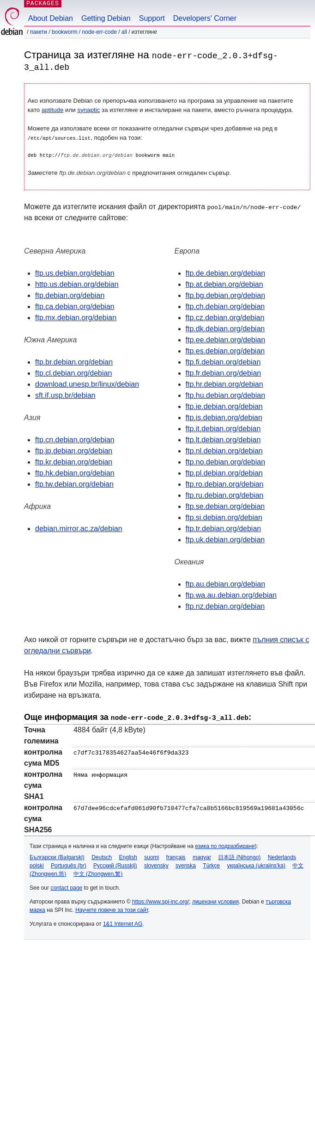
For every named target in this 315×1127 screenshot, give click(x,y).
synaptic (89, 109)
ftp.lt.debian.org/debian (223, 439)
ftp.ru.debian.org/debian (225, 495)
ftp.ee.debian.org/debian (226, 339)
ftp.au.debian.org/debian (226, 584)
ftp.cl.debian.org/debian (73, 373)
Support (152, 18)
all (124, 32)
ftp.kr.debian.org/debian (73, 461)
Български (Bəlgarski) (57, 856)
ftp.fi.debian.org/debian (223, 361)
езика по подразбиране (224, 845)
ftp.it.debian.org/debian (223, 428)
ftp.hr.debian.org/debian (224, 384)
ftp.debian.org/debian (69, 295)
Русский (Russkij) (115, 864)
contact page (66, 886)
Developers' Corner (204, 18)
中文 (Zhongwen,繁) (98, 872)
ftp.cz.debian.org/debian (225, 317)
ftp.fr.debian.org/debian (223, 373)
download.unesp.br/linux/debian (87, 384)
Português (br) (68, 864)
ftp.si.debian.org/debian (224, 517)
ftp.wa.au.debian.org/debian (231, 595)
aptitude (52, 109)
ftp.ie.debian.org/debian (224, 406)
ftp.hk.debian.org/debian (75, 473)
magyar (202, 856)
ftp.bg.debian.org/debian (226, 295)
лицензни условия (215, 900)
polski (37, 864)
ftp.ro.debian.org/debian (225, 484)
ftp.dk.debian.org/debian (225, 328)
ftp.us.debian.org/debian (75, 273)
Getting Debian (106, 18)
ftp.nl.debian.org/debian (224, 450)
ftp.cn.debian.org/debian (75, 439)
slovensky (156, 864)
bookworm (64, 32)
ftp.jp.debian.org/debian (73, 450)
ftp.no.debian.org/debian (226, 461)
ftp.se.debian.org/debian (225, 506)
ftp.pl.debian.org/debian (224, 473)
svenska (186, 864)
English (128, 856)
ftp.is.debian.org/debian (224, 417)
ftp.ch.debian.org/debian (225, 306)
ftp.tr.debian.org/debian (223, 528)
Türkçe (211, 864)
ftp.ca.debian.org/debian (75, 306)
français (176, 856)
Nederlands (282, 856)
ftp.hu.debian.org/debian (226, 395)
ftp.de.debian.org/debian (226, 273)
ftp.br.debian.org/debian (74, 361)
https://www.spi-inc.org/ (160, 900)
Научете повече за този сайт (111, 908)
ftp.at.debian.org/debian (224, 284)
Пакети (38, 32)
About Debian (50, 18)
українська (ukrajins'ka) (256, 864)
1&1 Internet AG (122, 922)
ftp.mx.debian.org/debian (75, 317)
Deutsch (101, 856)
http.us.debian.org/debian (77, 284)
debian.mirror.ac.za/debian (78, 528)
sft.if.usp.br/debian (65, 395)
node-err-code (99, 32)
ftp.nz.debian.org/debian (225, 606)
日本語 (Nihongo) (239, 856)
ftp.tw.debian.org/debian (74, 484)
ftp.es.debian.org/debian (225, 350)
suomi (151, 856)
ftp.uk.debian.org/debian (225, 539)
